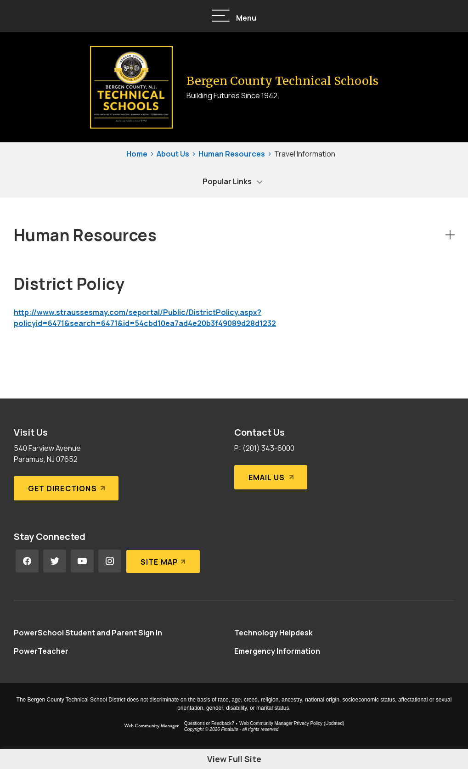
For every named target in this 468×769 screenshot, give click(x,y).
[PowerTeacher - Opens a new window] (41, 651)
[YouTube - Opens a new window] (82, 561)
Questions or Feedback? (209, 723)
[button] (234, 16)
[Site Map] (163, 561)
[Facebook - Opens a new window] (27, 561)
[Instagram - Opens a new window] (109, 561)
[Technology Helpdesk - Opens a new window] (273, 633)
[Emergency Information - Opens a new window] (277, 651)
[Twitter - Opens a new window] (54, 561)
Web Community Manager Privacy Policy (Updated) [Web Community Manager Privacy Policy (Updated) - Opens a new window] (291, 723)
